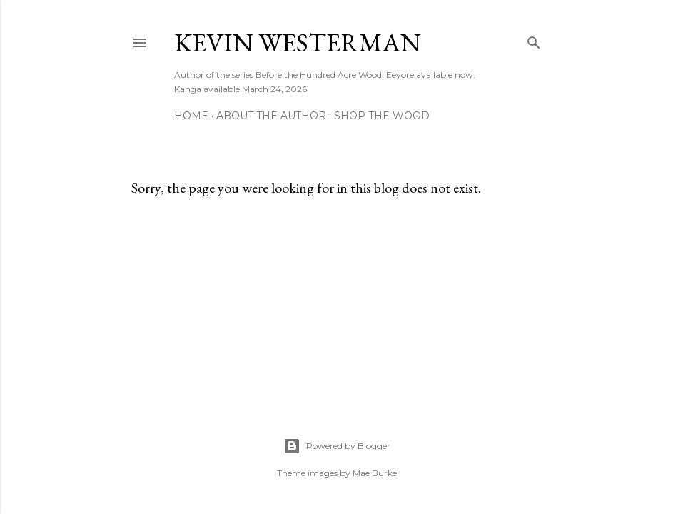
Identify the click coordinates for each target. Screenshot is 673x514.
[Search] (533, 40)
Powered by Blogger (336, 446)
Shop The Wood (382, 115)
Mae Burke (375, 473)
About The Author (271, 115)
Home (191, 115)
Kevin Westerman (297, 42)
